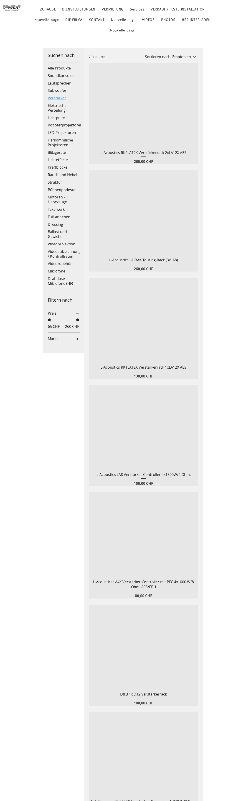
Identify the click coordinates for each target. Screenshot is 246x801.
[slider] (49, 320)
